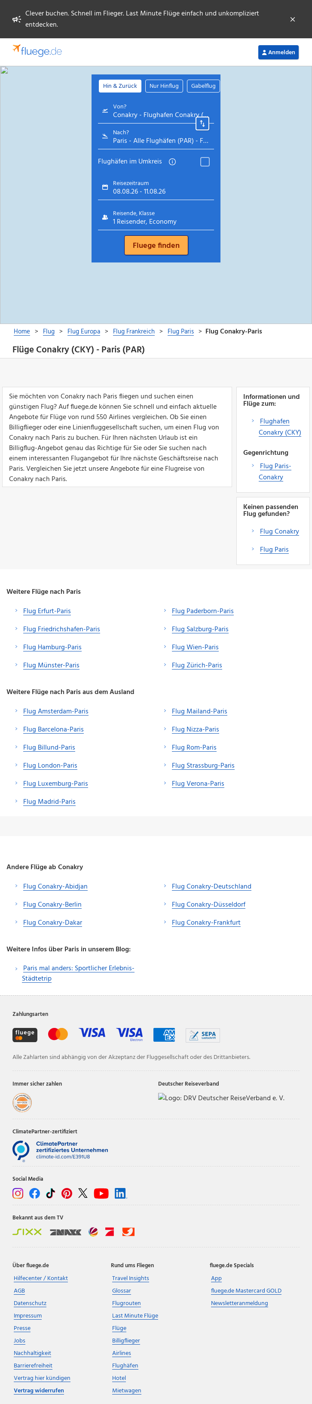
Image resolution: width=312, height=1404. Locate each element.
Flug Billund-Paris (49, 747)
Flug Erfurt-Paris (47, 611)
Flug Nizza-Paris (195, 729)
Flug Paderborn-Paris (203, 611)
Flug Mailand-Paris (199, 711)
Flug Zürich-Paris (197, 665)
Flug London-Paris (50, 765)
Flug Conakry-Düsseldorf (208, 904)
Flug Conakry (279, 531)
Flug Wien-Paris (195, 647)
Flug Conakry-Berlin (52, 904)
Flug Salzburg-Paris (200, 629)
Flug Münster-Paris (51, 665)
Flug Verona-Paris (198, 784)
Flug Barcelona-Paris (53, 729)
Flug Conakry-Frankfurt (206, 923)
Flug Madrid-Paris (49, 802)
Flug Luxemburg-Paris (55, 784)
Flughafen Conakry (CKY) (280, 427)
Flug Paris (274, 549)
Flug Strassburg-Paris (203, 765)
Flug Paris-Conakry (275, 472)
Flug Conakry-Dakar (52, 923)
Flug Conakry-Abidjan (55, 886)
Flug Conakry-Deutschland (211, 886)
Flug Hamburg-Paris (52, 647)
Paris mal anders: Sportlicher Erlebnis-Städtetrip (78, 973)
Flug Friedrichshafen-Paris (61, 629)
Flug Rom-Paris (194, 747)
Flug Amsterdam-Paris (56, 711)
